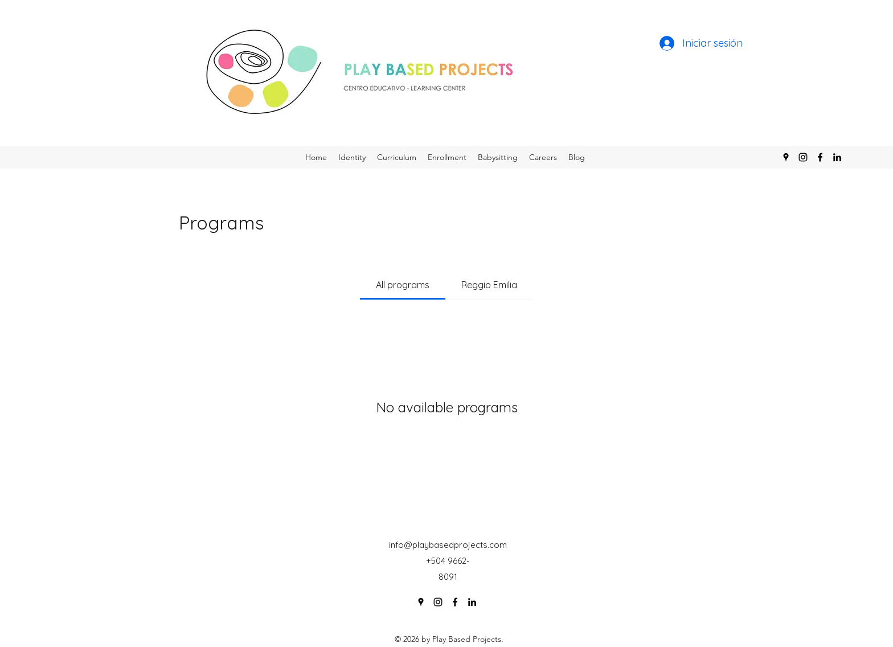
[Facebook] (820, 157)
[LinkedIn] (837, 157)
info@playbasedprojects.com (448, 544)
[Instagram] (803, 157)
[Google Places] (786, 157)
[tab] (402, 285)
